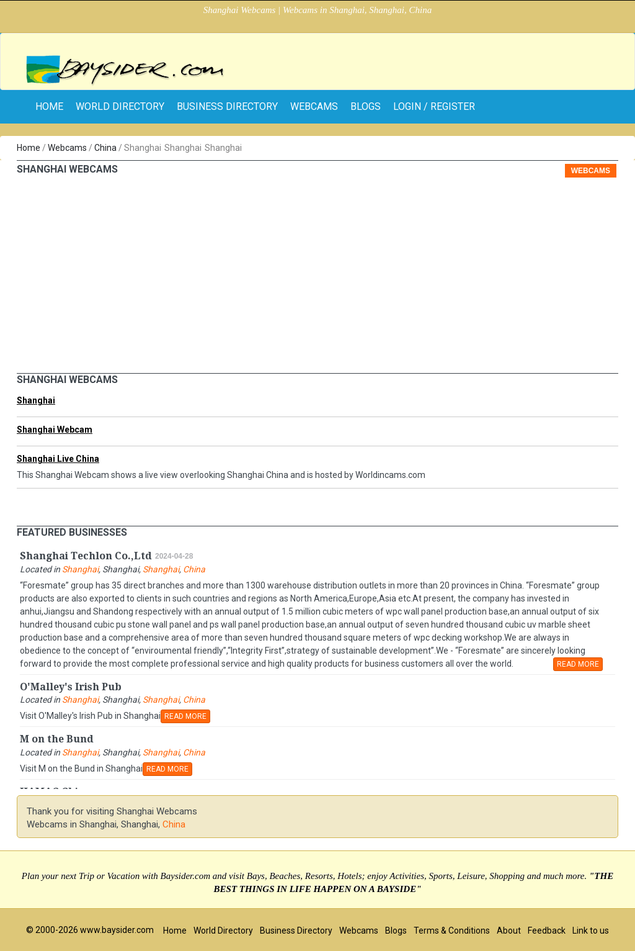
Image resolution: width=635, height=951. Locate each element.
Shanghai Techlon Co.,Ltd (86, 556)
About (509, 930)
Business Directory (227, 106)
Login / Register (434, 106)
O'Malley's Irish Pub (71, 687)
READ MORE (578, 664)
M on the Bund (57, 739)
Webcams (314, 106)
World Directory (120, 106)
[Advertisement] (317, 280)
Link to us (590, 930)
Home (28, 148)
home (49, 106)
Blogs (365, 106)
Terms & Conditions (452, 930)
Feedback (547, 930)
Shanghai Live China (58, 459)
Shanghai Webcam (54, 430)
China (105, 148)
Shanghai (36, 400)
